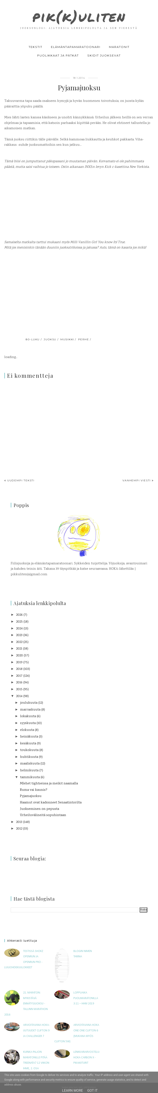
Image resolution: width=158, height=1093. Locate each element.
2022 (19, 642)
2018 (19, 669)
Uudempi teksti (20, 480)
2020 (19, 655)
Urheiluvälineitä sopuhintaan (43, 815)
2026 (19, 615)
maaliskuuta (30, 763)
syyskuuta (28, 723)
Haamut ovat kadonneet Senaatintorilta (51, 802)
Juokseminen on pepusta (39, 809)
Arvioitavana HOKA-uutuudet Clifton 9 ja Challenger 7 (36, 1030)
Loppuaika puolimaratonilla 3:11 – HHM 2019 (85, 998)
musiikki (67, 339)
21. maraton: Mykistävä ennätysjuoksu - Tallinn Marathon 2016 (26, 1003)
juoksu (50, 339)
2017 (19, 676)
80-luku (33, 339)
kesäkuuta (28, 743)
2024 (19, 628)
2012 (19, 828)
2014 (19, 696)
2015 (19, 689)
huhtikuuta (29, 757)
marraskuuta (30, 709)
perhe (83, 339)
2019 (19, 662)
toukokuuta (29, 750)
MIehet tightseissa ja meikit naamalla (49, 783)
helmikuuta (29, 770)
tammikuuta (30, 777)
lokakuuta (28, 716)
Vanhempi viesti (136, 480)
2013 (19, 822)
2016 (19, 682)
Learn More (72, 1091)
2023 (19, 635)
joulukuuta (28, 702)
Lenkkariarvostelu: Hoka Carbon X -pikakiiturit (86, 1057)
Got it (92, 1091)
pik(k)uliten (79, 16)
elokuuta (27, 730)
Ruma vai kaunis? (33, 790)
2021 (19, 648)
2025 (19, 621)
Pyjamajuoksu (31, 796)
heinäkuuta (29, 736)
